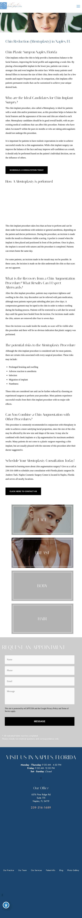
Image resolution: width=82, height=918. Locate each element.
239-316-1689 (11, 470)
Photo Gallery (73, 870)
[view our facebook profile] (41, 778)
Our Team (22, 870)
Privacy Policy (52, 708)
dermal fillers (11, 74)
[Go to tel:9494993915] (41, 808)
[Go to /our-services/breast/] (42, 552)
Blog (61, 870)
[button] (26, 170)
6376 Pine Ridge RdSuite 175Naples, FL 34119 (41, 798)
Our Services (36, 870)
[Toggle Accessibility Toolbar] (6, 905)
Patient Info (50, 870)
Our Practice (8, 870)
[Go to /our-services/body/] (42, 585)
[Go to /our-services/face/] (42, 519)
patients (8, 83)
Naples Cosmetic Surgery (30, 475)
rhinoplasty (68, 424)
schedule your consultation (33, 470)
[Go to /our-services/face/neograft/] (42, 618)
